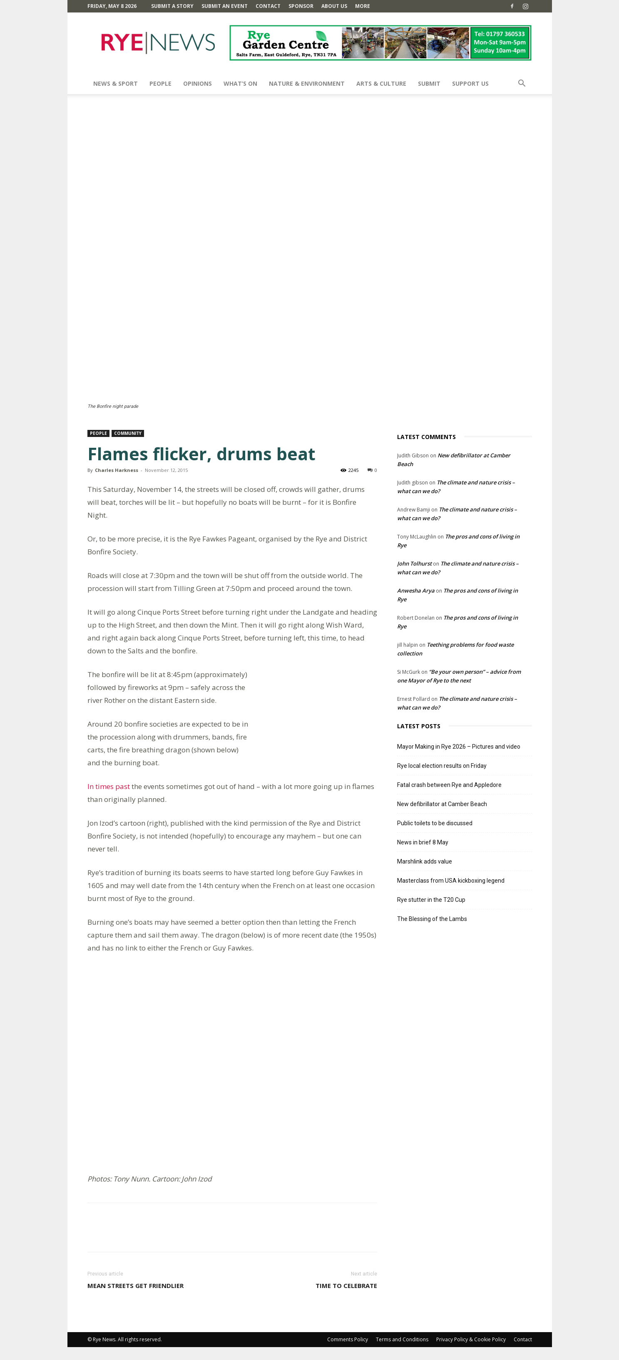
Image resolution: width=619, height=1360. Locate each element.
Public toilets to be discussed (434, 823)
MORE (362, 6)
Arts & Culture (381, 83)
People (160, 83)
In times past (108, 786)
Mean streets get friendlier (135, 1298)
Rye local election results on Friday (442, 765)
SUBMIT (429, 83)
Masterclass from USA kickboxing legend (451, 880)
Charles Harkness (116, 470)
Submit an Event (224, 6)
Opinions (197, 83)
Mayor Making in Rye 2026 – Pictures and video (458, 746)
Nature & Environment (307, 83)
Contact (268, 6)
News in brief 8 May (422, 842)
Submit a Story (172, 6)
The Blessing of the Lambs (432, 919)
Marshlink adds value (424, 861)
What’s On (240, 83)
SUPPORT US (470, 83)
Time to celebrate (346, 1298)
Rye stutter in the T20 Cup (431, 899)
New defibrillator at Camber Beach (442, 804)
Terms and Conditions (402, 1352)
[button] (522, 84)
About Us (334, 6)
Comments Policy (347, 1352)
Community (128, 433)
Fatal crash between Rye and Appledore (449, 785)
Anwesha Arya (416, 590)
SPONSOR (300, 6)
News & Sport (115, 83)
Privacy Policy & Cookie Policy (471, 1352)
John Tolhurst (414, 563)
